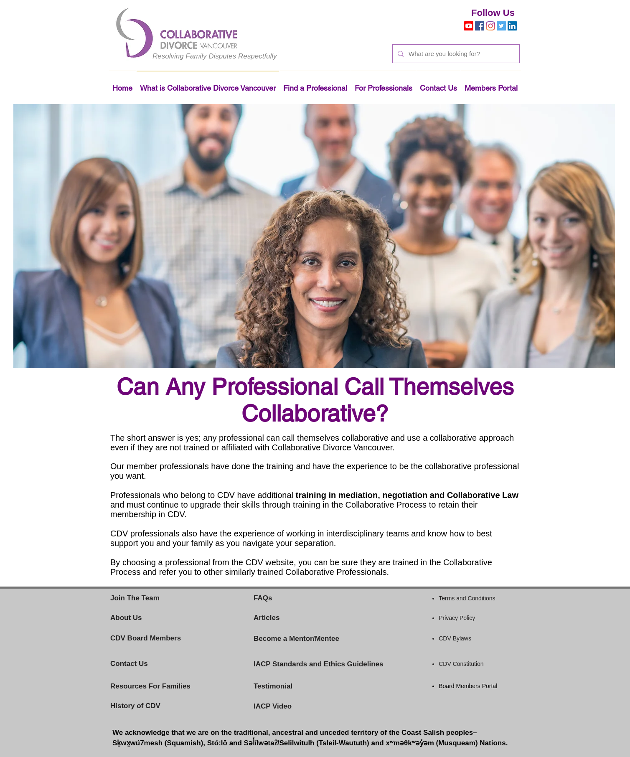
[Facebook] (479, 25)
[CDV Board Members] (156, 638)
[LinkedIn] (512, 25)
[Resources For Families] (170, 686)
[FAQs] (270, 598)
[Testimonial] (288, 686)
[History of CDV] (148, 706)
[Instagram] (490, 25)
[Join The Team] (148, 598)
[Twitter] (501, 25)
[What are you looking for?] (455, 54)
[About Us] (139, 618)
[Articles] (314, 617)
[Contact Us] (142, 663)
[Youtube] (468, 25)
